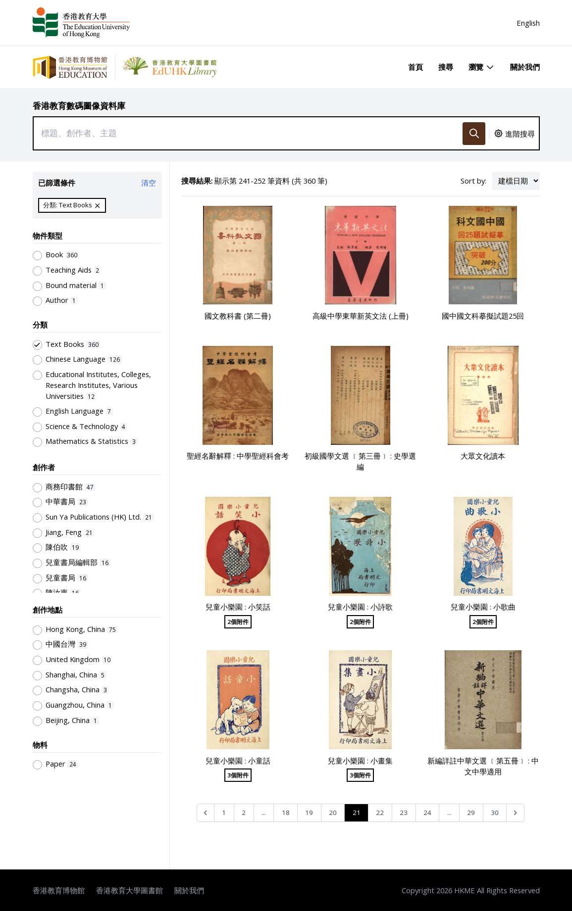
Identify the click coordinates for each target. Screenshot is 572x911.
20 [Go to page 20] (333, 812)
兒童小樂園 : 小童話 (238, 761)
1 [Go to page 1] (224, 812)
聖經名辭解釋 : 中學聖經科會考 (238, 456)
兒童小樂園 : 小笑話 (238, 607)
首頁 (415, 67)
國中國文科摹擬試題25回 (483, 316)
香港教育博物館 (59, 890)
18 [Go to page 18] (286, 812)
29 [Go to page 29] (471, 812)
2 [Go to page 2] (244, 812)
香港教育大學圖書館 (129, 890)
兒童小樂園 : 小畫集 (360, 761)
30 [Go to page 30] (495, 812)
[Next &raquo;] (515, 813)
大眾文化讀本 (483, 456)
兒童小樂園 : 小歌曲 (483, 607)
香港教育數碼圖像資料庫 (79, 105)
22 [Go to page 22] (380, 812)
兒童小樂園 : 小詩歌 (360, 607)
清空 (148, 183)
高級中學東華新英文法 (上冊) (360, 316)
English (528, 23)
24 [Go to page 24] (427, 812)
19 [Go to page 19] (309, 812)
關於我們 (525, 67)
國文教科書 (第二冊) (238, 316)
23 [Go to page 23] (404, 812)
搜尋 (445, 67)
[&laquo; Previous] (206, 813)
